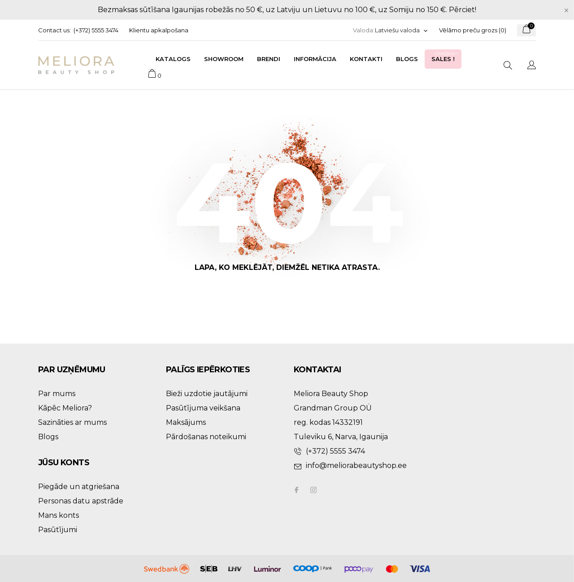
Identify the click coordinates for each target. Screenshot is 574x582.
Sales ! (445, 56)
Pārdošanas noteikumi (206, 436)
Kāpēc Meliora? (65, 408)
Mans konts (58, 515)
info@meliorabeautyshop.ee (356, 465)
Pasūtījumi (57, 529)
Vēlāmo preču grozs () (472, 30)
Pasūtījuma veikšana (203, 408)
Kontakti (366, 58)
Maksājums (186, 422)
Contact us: (54, 30)
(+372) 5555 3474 (96, 30)
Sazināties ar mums (72, 422)
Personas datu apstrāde (80, 501)
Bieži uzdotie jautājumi (207, 393)
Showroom (224, 58)
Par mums (56, 393)
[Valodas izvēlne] (401, 30)
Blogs (407, 58)
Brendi (268, 58)
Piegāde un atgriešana (78, 486)
